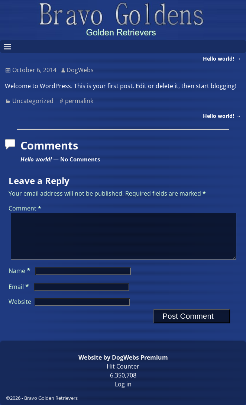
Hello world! (222, 58)
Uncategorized (33, 101)
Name (20, 280)
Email (19, 296)
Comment (26, 208)
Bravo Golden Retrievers (51, 398)
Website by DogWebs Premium (123, 357)
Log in (123, 384)
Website (20, 310)
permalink (79, 101)
